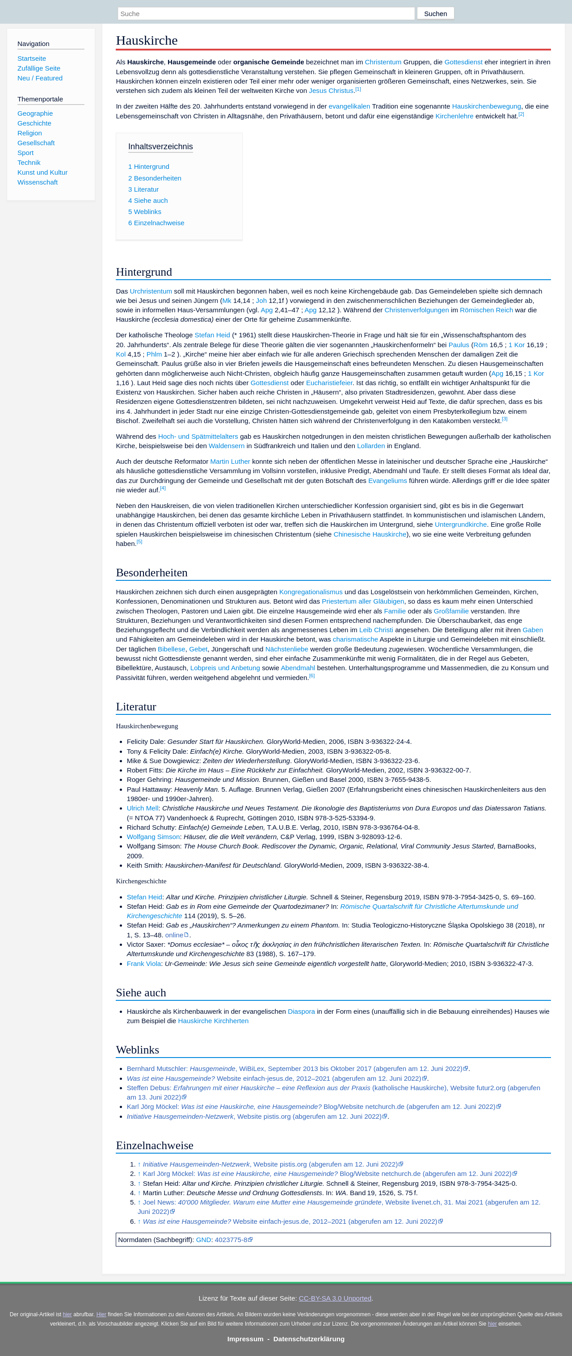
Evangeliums (387, 480)
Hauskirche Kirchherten (213, 1020)
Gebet (198, 649)
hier (67, 1314)
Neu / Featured (40, 78)
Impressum (245, 1339)
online (174, 935)
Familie (395, 611)
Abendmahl (298, 668)
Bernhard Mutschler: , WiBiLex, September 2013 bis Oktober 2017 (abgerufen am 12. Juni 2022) (295, 1068)
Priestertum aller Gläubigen (363, 601)
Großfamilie (451, 611)
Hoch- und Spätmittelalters (198, 436)
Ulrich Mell (143, 808)
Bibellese (171, 649)
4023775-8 (231, 1239)
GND (203, 1239)
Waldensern (226, 445)
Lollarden (371, 445)
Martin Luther (230, 461)
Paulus (459, 344)
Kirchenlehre (455, 116)
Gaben (533, 630)
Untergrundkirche (461, 524)
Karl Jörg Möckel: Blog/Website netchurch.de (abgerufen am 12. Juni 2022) (311, 1106)
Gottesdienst (464, 62)
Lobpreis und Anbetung (225, 668)
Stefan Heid (212, 335)
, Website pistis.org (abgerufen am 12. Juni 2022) (254, 1116)
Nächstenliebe (286, 649)
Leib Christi (376, 630)
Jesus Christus (331, 90)
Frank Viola (144, 963)
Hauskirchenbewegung (487, 106)
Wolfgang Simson (153, 836)
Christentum (383, 62)
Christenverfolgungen (417, 310)
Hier (101, 1314)
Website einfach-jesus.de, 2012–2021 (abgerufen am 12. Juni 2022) (274, 1078)
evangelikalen (349, 106)
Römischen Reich (486, 310)
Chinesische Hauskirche (369, 534)
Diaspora (301, 1011)
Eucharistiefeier (329, 382)
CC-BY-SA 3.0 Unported (335, 1298)
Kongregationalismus (311, 592)
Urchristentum (151, 291)
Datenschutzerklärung (309, 1339)
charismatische (355, 639)
